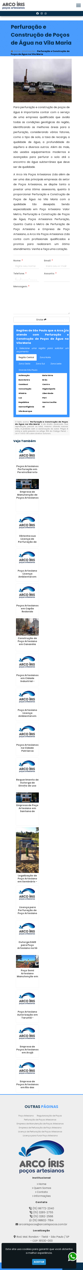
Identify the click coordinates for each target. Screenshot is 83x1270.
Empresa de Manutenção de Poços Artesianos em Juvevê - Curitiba (27, 497)
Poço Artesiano (26, 1115)
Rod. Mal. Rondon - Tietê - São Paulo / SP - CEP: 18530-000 (42, 1239)
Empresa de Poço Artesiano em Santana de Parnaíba (27, 810)
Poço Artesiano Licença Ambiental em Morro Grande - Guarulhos (27, 716)
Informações (42, 1196)
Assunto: (50, 273)
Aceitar (39, 1262)
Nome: (18, 260)
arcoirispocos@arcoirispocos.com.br (43, 1224)
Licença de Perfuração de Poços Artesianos (40, 1131)
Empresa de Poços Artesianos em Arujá (27, 1049)
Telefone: (19, 273)
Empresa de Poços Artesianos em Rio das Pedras (27, 1086)
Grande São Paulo (28, 370)
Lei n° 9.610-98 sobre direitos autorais (33, 433)
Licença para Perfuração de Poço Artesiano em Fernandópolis (27, 913)
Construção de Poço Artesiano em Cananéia (27, 641)
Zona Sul (40, 363)
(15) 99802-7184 (43, 1220)
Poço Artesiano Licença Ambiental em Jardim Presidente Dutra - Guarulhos (27, 578)
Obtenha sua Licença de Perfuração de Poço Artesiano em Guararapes (27, 541)
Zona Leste (55, 363)
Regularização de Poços (49, 1115)
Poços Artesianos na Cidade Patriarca (27, 748)
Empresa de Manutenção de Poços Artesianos (40, 1123)
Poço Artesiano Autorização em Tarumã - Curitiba (27, 1016)
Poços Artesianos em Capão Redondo (27, 608)
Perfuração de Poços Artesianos (40, 1119)
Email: (48, 260)
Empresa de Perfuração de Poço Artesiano (40, 1127)
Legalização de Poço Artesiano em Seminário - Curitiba (27, 880)
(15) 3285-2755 (43, 1212)
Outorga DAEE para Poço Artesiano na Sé (27, 945)
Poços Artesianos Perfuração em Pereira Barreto (27, 469)
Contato (42, 1192)
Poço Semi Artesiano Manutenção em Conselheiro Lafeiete (27, 976)
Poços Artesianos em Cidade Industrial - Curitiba (27, 680)
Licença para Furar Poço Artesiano (40, 1135)
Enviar (41, 319)
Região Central (26, 357)
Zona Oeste (24, 363)
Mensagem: (21, 286)
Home (42, 1184)
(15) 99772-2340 (43, 1208)
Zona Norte (45, 357)
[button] (78, 5)
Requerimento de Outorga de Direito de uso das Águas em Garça (27, 785)
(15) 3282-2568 (43, 1216)
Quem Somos (42, 1188)
